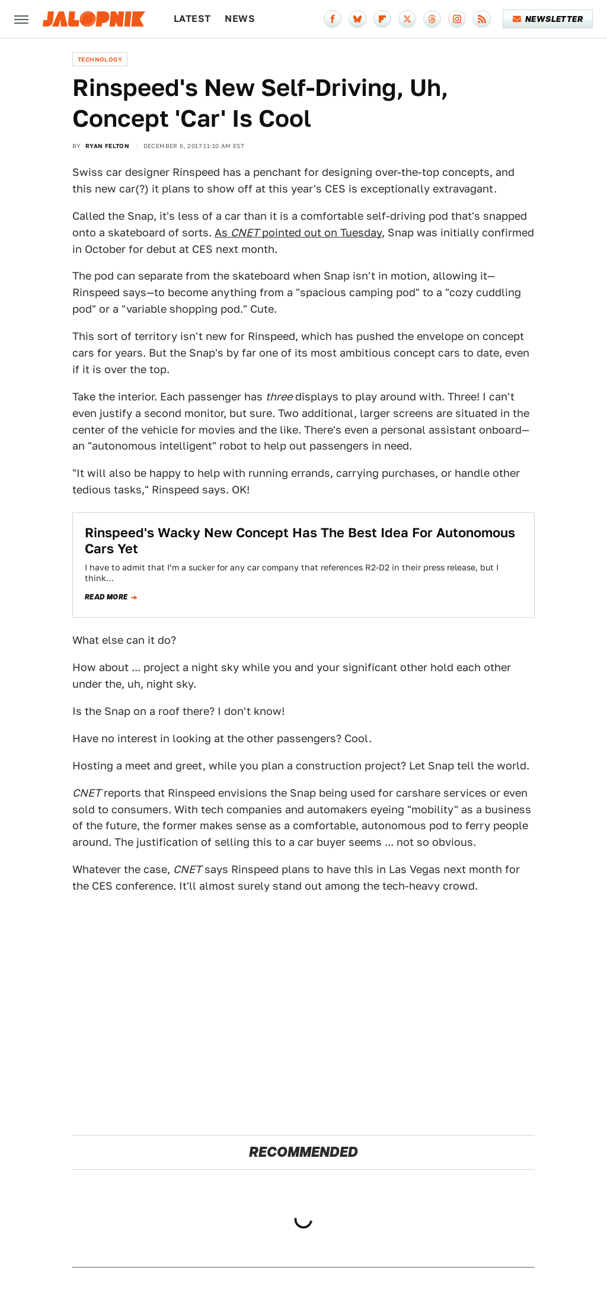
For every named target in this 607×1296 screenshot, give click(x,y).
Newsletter (548, 19)
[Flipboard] (382, 19)
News (240, 18)
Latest (192, 18)
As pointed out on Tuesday (298, 232)
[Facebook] (332, 19)
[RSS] (482, 19)
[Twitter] (407, 19)
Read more (106, 597)
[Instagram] (457, 19)
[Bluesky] (357, 19)
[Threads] (432, 19)
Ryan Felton (107, 145)
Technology (100, 59)
